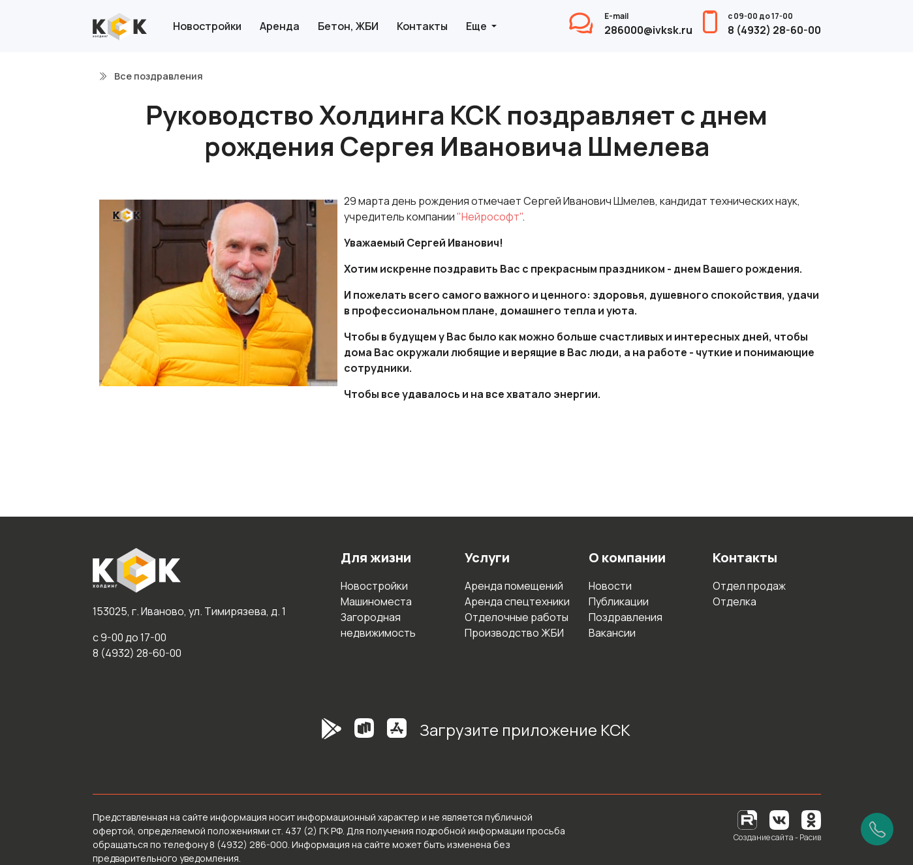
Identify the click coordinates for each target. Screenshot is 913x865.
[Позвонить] (877, 829)
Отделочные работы (516, 617)
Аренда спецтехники (517, 601)
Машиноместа (376, 601)
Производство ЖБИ (514, 633)
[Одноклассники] (811, 819)
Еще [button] (477, 26)
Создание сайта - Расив (777, 837)
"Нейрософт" (489, 216)
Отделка (734, 601)
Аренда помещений (514, 586)
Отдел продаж (749, 586)
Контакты (422, 26)
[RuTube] (748, 819)
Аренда (280, 26)
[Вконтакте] (779, 819)
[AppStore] (397, 735)
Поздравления (625, 617)
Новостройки (207, 26)
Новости (610, 586)
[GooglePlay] (312, 735)
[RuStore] (364, 735)
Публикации (619, 601)
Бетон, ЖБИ (348, 26)
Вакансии (612, 633)
